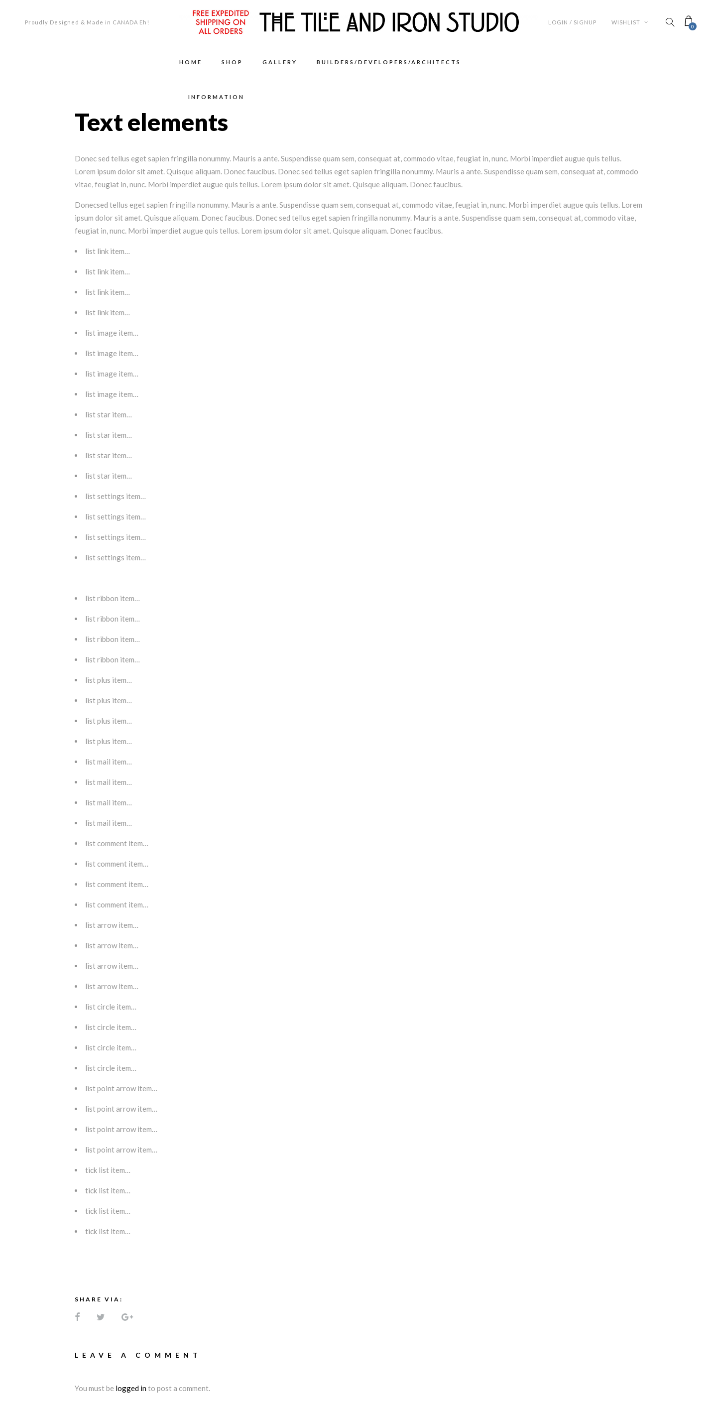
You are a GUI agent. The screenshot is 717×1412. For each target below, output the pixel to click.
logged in (131, 1388)
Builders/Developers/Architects (389, 62)
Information (216, 97)
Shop (232, 62)
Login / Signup (572, 22)
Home (190, 62)
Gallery (279, 62)
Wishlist (629, 22)
